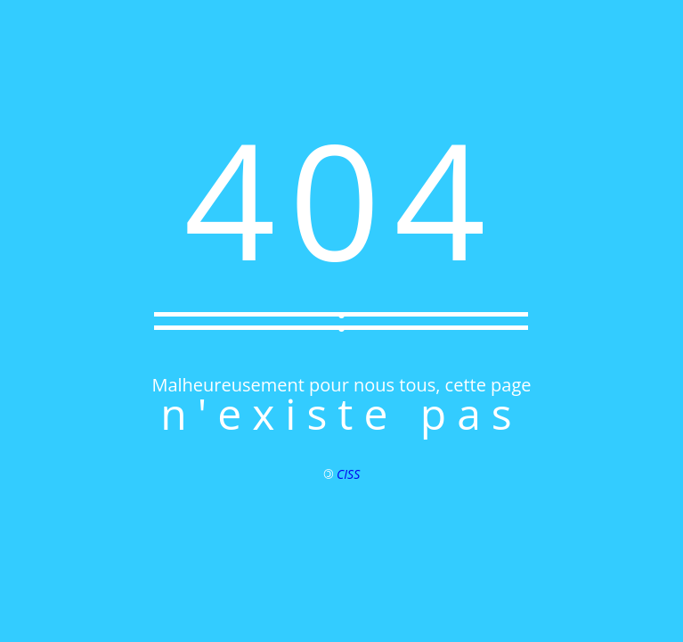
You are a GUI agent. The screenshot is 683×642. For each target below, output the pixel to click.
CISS (348, 473)
